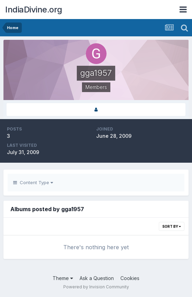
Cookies (129, 278)
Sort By (171, 226)
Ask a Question (97, 278)
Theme (63, 278)
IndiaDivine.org (33, 9)
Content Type (33, 182)
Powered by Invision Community (96, 286)
